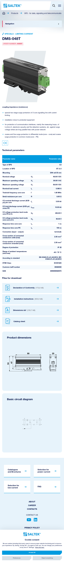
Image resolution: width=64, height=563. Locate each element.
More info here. (39, 547)
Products (14, 13)
